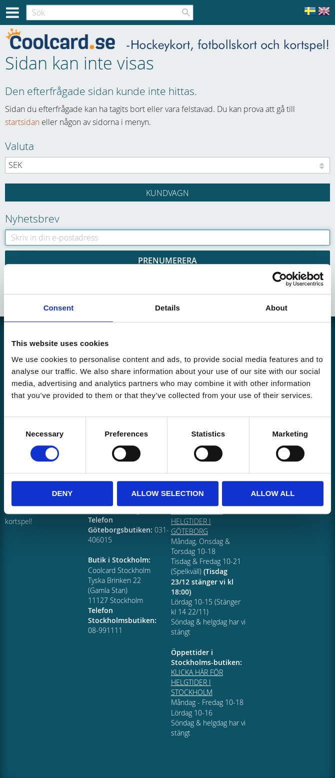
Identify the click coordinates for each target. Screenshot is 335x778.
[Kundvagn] (167, 193)
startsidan (22, 122)
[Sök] (186, 12)
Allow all (273, 493)
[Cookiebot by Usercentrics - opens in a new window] (280, 279)
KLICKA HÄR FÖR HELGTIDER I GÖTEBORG (197, 521)
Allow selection (168, 493)
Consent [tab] (59, 308)
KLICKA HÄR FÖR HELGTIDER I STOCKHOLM (197, 682)
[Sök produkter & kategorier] (110, 12)
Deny (62, 493)
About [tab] (277, 308)
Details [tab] (167, 308)
